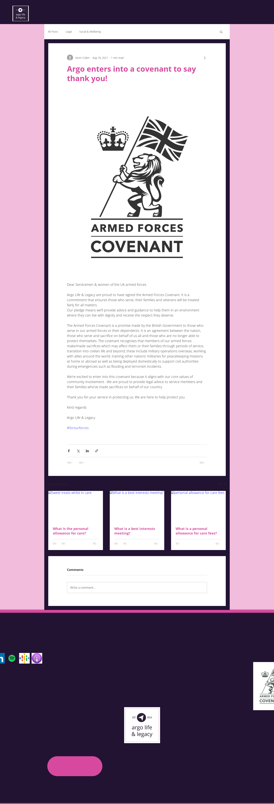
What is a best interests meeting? (134, 530)
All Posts (53, 31)
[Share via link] (96, 451)
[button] (221, 31)
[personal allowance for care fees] (198, 506)
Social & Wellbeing (90, 31)
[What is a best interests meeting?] (137, 506)
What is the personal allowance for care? (70, 530)
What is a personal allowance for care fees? (196, 530)
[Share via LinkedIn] (87, 451)
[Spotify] (12, 658)
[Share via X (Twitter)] (78, 451)
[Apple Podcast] (37, 658)
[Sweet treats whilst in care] (75, 506)
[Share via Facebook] (69, 451)
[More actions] (204, 57)
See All (222, 484)
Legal (69, 31)
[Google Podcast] (24, 658)
